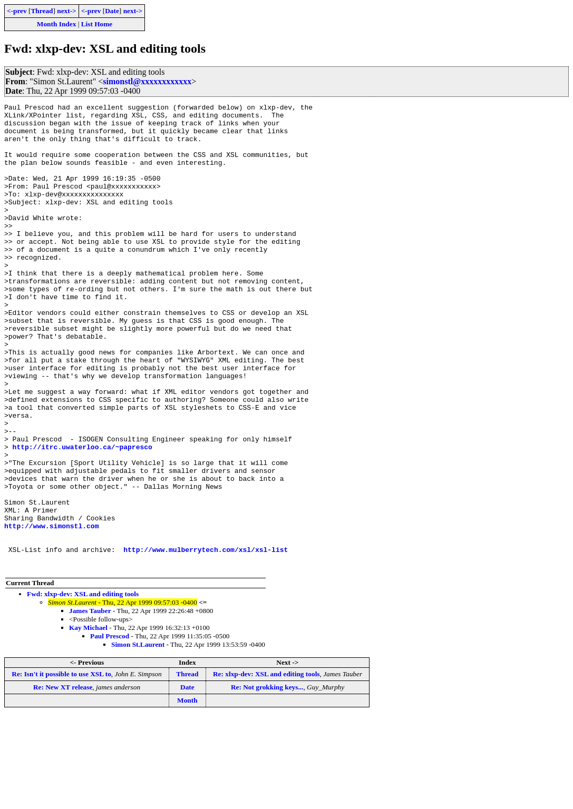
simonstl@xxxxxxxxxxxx (147, 81)
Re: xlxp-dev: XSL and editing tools (266, 767)
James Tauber (90, 704)
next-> (66, 11)
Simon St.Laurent (137, 738)
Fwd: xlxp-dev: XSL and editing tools (83, 687)
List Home (97, 24)
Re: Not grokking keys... (267, 780)
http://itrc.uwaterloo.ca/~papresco (82, 516)
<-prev (17, 11)
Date (112, 11)
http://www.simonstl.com (51, 611)
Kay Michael (88, 721)
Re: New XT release (62, 780)
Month (187, 793)
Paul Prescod (109, 729)
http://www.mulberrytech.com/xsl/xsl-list (205, 639)
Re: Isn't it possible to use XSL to (61, 767)
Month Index (56, 24)
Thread (42, 11)
